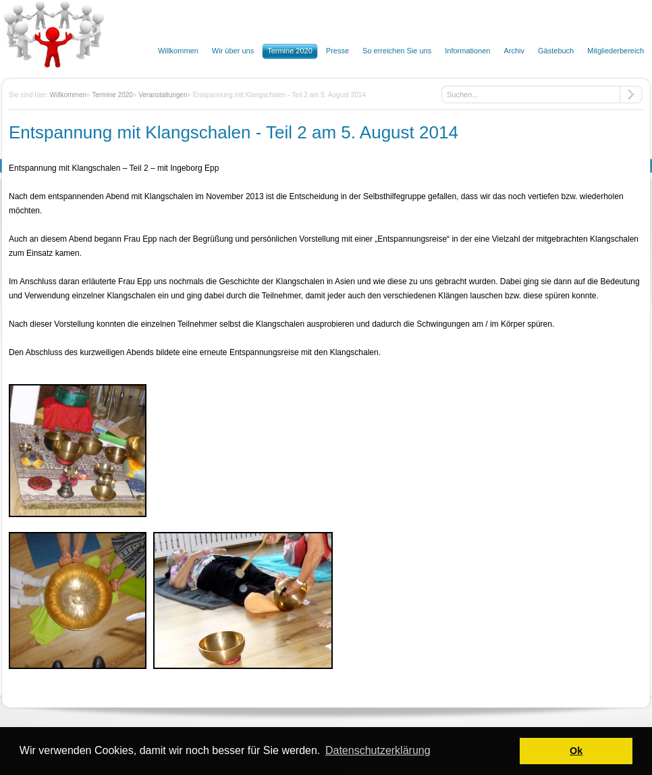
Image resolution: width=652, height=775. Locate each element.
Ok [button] (576, 750)
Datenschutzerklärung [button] (378, 750)
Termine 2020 (112, 95)
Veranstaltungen (162, 95)
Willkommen (68, 95)
